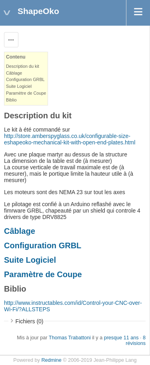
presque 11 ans (121, 338)
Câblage (14, 73)
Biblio (11, 99)
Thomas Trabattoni (70, 338)
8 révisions (136, 340)
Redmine (51, 360)
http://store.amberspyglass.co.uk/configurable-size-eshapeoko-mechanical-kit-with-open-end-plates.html (69, 139)
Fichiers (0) (30, 321)
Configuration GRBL (25, 79)
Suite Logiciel (19, 86)
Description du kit (22, 66)
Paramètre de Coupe (26, 93)
